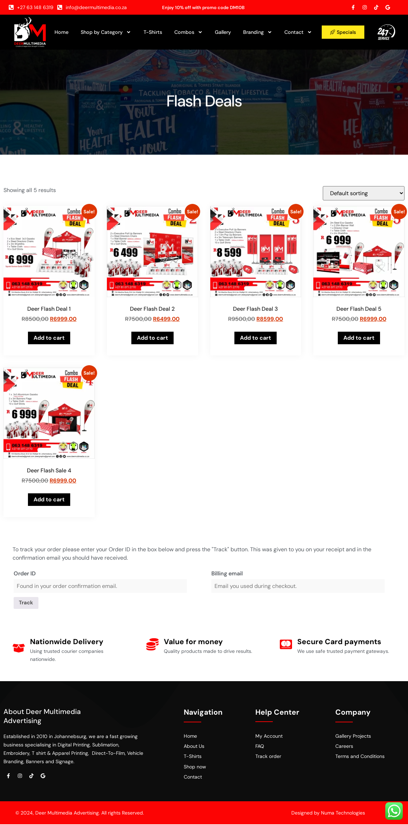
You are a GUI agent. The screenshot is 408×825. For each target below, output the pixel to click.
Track (27, 603)
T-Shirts (153, 32)
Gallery (223, 32)
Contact (298, 32)
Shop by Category (106, 32)
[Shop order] (364, 193)
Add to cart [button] (49, 337)
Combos (188, 32)
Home (61, 32)
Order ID (25, 573)
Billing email (227, 573)
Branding (257, 32)
